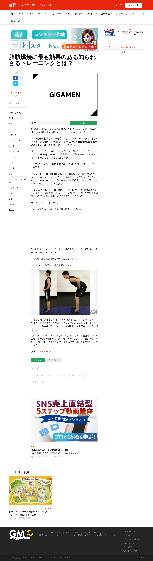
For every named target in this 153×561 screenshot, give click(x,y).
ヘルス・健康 (73, 13)
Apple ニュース (15, 118)
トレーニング (67, 132)
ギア (29, 13)
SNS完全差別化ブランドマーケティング (48, 457)
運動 (42, 382)
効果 (73, 375)
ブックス (12, 174)
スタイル (90, 13)
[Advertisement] (18, 252)
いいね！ (38, 360)
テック (41, 13)
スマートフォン (124, 13)
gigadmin (14, 518)
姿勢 (80, 375)
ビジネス (12, 162)
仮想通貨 (105, 13)
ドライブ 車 (15, 13)
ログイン (119, 5)
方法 (88, 375)
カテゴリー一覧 (15, 112)
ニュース (15, 20)
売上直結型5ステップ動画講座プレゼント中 (52, 450)
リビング (12, 193)
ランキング (13, 188)
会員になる (133, 5)
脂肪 (34, 382)
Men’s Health (46, 351)
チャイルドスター (18, 93)
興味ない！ (54, 360)
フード (12, 168)
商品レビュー (14, 210)
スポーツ (12, 135)
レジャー (55, 13)
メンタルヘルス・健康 (42, 375)
